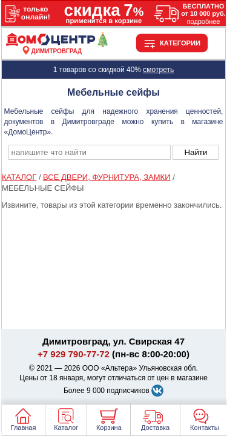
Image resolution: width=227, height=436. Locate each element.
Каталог (66, 427)
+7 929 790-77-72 (74, 354)
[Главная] (56, 44)
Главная (23, 427)
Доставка (155, 427)
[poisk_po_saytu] (89, 152)
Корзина (109, 427)
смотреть (158, 69)
